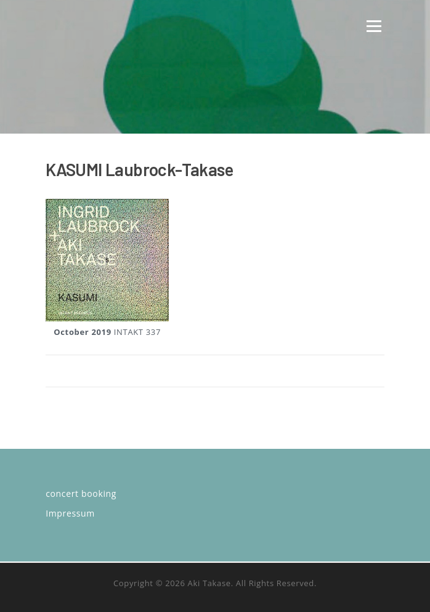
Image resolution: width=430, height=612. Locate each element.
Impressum (70, 513)
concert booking (81, 493)
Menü (373, 25)
